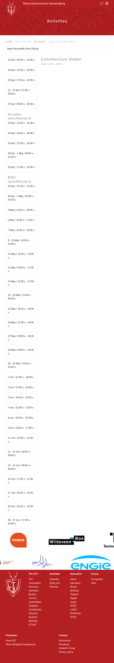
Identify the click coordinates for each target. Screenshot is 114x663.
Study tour (54, 583)
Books (73, 586)
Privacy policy (66, 652)
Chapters (33, 605)
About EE (11, 640)
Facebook (64, 644)
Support (74, 594)
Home (8, 41)
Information (65, 640)
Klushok (33, 617)
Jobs (93, 583)
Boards (32, 594)
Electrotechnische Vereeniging (44, 3)
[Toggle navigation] (101, 3)
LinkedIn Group (67, 648)
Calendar (54, 579)
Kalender (39, 41)
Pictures (53, 586)
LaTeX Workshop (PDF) (75, 613)
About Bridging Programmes (21, 644)
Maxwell (33, 621)
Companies (97, 579)
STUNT (33, 624)
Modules (74, 590)
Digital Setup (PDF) (73, 602)
